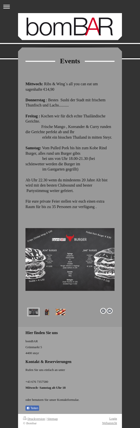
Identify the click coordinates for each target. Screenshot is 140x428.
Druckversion (34, 419)
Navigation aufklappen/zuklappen (70, 6)
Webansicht (109, 423)
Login (113, 418)
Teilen (32, 408)
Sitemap (52, 419)
